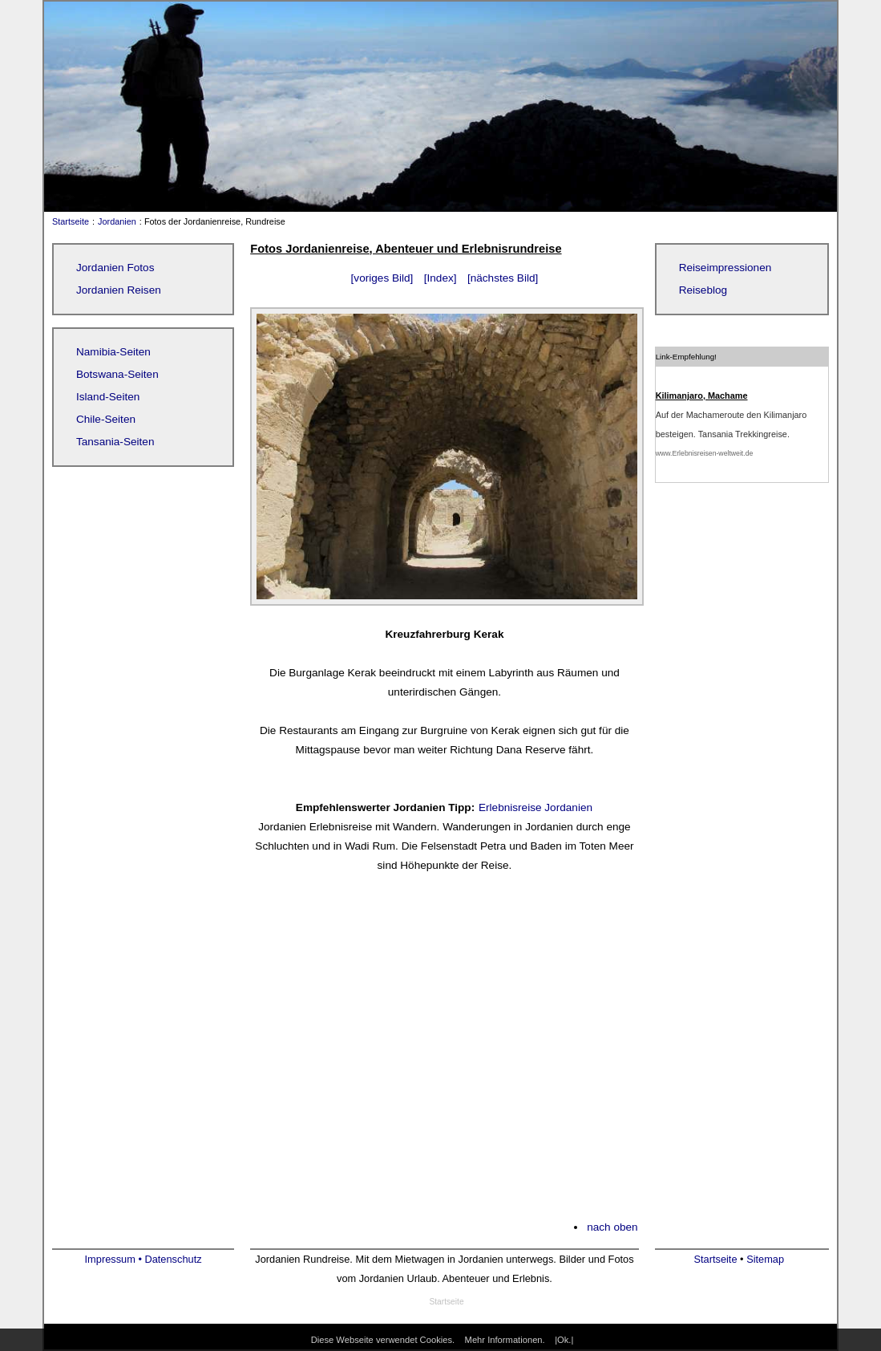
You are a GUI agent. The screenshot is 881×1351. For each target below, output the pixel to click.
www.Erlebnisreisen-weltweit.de (705, 453)
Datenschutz (172, 1259)
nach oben (612, 1227)
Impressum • (115, 1259)
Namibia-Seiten (113, 352)
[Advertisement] (444, 1056)
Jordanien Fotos (115, 268)
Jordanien (117, 221)
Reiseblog (703, 290)
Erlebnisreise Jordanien (535, 807)
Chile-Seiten (105, 419)
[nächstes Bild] (502, 278)
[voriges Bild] (382, 278)
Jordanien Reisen (118, 290)
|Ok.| (564, 1340)
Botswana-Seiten (117, 374)
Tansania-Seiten (115, 442)
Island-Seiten (107, 397)
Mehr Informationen (504, 1340)
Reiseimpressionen (725, 268)
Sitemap (765, 1259)
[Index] (440, 278)
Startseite (67, 221)
